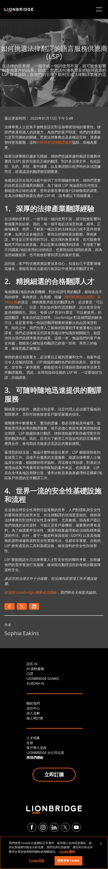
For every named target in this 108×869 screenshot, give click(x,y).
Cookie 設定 (37, 861)
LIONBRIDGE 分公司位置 (45, 752)
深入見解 (33, 713)
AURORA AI (35, 683)
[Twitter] (65, 827)
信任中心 (33, 708)
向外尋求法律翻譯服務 (54, 142)
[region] (54, 852)
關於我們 (33, 703)
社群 (29, 742)
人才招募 (33, 738)
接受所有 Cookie (68, 861)
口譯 (29, 673)
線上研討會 (34, 718)
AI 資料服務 (35, 668)
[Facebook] (31, 827)
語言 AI (31, 664)
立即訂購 (54, 774)
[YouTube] (76, 827)
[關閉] (101, 843)
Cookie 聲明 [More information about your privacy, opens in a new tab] (67, 852)
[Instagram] (43, 827)
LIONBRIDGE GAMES (42, 678)
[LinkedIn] (54, 827)
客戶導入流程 (36, 747)
